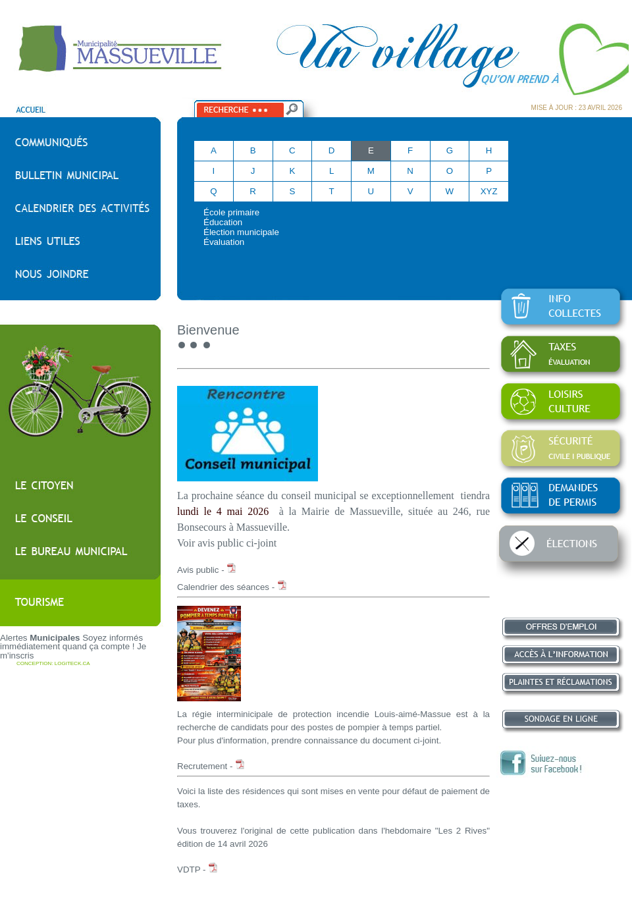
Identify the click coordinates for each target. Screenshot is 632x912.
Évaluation (223, 242)
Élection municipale (241, 232)
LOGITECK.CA (72, 663)
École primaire (231, 212)
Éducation (222, 222)
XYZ (489, 191)
